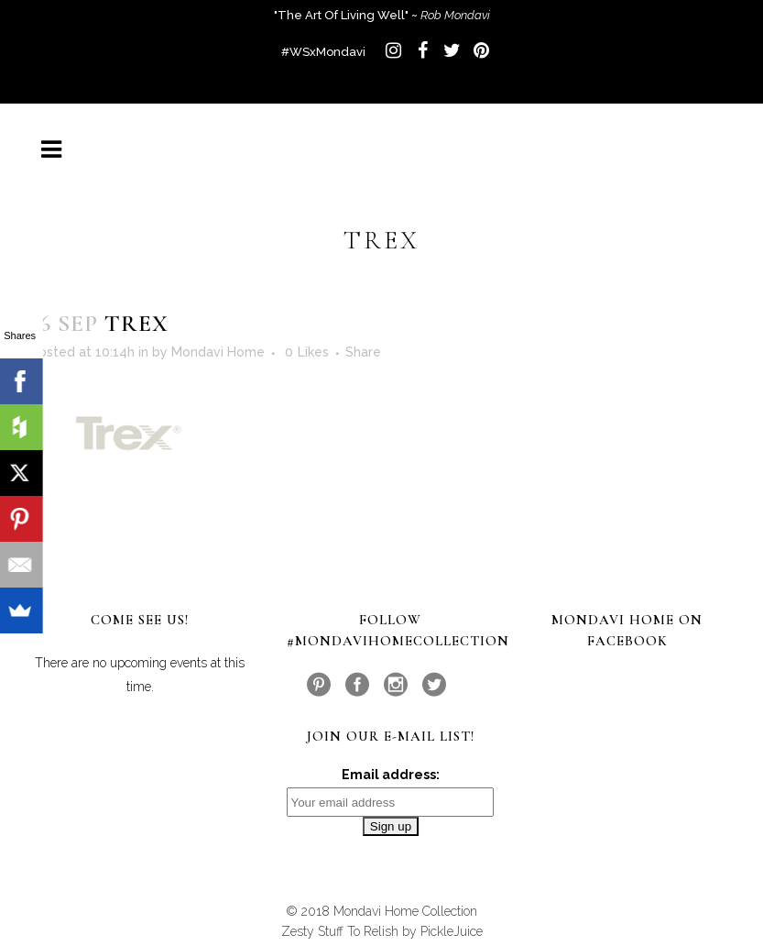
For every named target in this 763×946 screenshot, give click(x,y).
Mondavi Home (218, 352)
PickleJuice (451, 931)
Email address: (391, 774)
